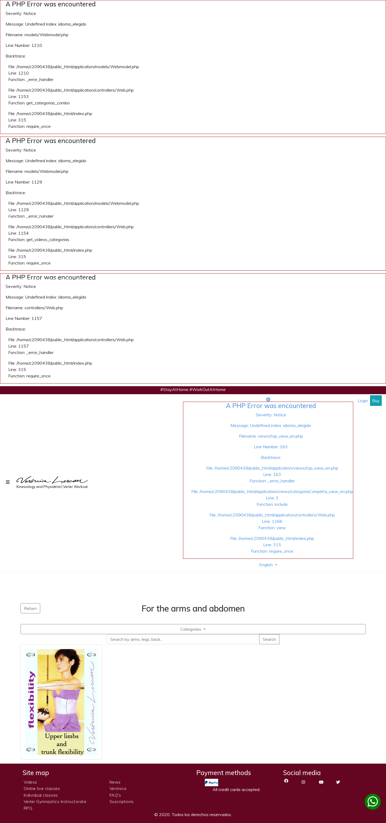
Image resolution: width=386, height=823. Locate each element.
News (115, 782)
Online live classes (42, 788)
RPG (28, 808)
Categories (191, 629)
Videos (30, 782)
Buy (376, 400)
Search (269, 639)
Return (30, 608)
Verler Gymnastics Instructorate (55, 801)
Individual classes (41, 795)
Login (362, 400)
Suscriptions (121, 801)
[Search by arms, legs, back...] (183, 639)
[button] (8, 482)
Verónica (118, 788)
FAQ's (115, 795)
